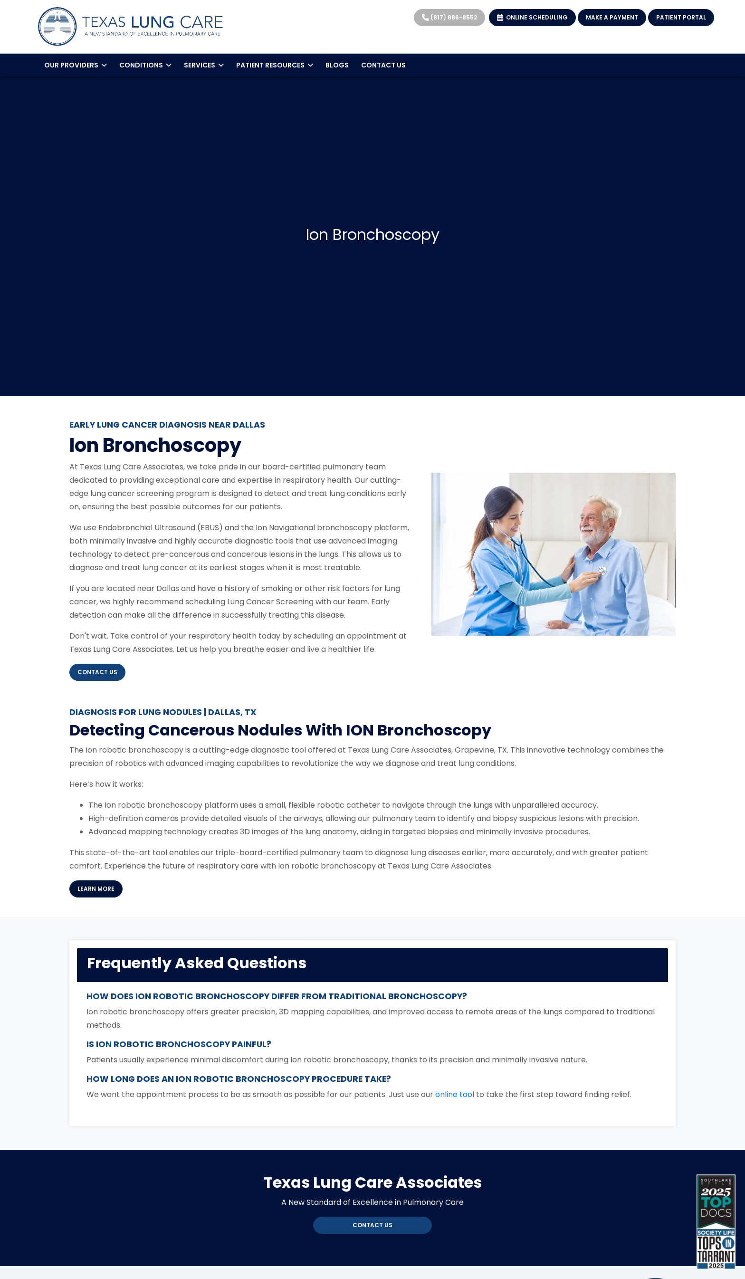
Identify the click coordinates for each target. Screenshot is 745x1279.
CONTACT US (383, 65)
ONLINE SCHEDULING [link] (532, 17)
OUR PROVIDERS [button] (75, 65)
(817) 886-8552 (449, 17)
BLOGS (337, 65)
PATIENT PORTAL (681, 17)
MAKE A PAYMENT (612, 17)
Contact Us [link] (372, 1225)
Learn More (100, 888)
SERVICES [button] (204, 65)
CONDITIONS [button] (145, 65)
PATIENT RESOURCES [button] (274, 65)
